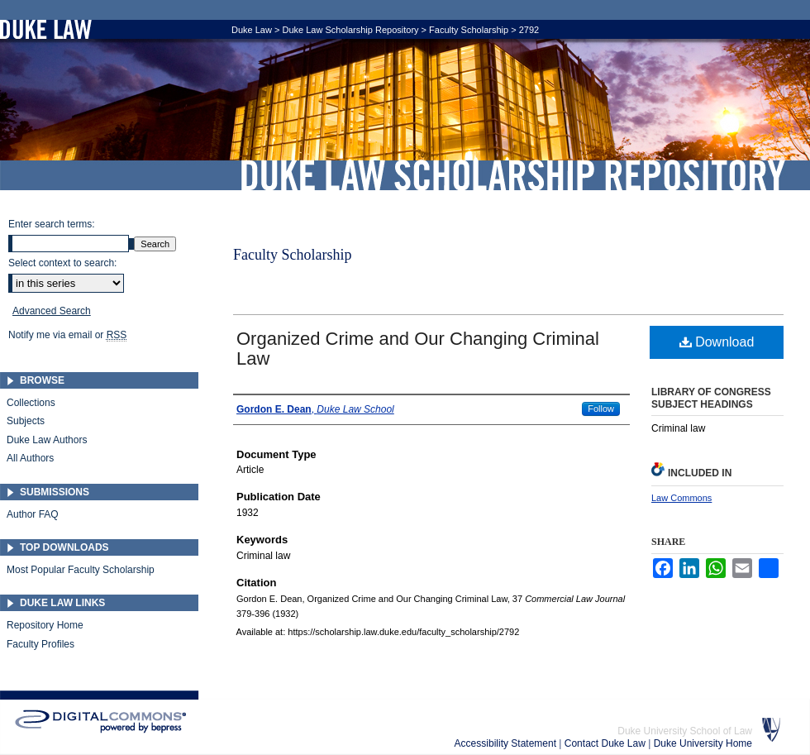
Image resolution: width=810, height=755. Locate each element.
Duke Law (251, 30)
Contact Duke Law (606, 743)
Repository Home (45, 625)
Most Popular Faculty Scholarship (81, 570)
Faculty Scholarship (468, 30)
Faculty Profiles (40, 644)
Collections (31, 403)
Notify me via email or (67, 335)
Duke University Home (703, 743)
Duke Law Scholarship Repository (512, 175)
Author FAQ (33, 514)
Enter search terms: (51, 224)
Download (717, 342)
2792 (529, 30)
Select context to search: (62, 263)
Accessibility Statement (507, 743)
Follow (601, 408)
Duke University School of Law (684, 731)
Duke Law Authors (47, 440)
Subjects (26, 421)
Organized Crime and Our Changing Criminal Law (417, 348)
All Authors (30, 458)
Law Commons (681, 498)
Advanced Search (51, 311)
